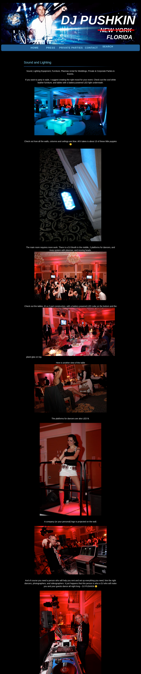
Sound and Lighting (37, 62)
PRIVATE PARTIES (71, 47)
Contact (91, 47)
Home (35, 47)
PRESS (50, 47)
